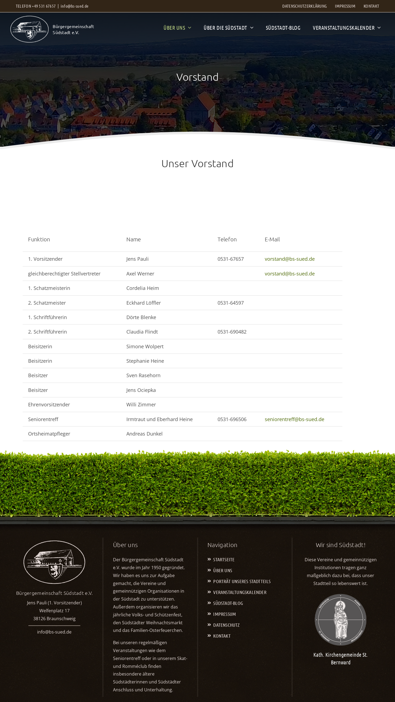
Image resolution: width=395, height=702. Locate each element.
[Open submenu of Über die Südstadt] (250, 27)
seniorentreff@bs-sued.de (294, 419)
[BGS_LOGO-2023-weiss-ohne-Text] (29, 18)
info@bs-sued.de (75, 5)
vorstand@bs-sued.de (290, 259)
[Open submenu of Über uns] (188, 27)
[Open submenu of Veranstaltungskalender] (378, 27)
